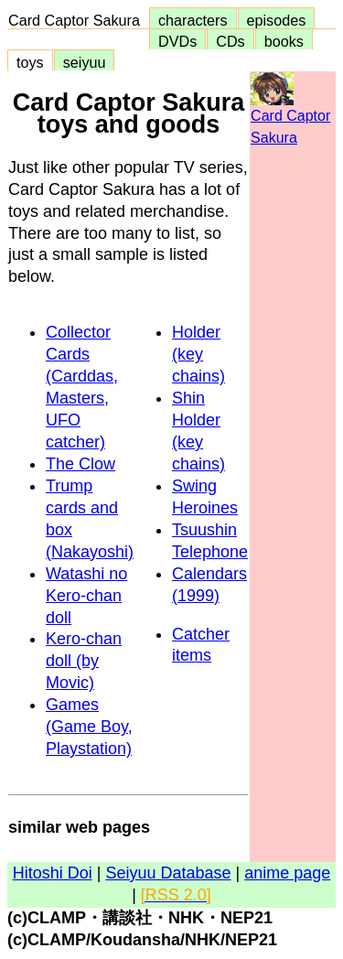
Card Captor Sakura (78, 20)
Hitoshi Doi (52, 873)
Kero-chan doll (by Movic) (84, 661)
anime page (287, 873)
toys (30, 62)
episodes (277, 20)
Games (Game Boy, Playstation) (89, 726)
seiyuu (84, 62)
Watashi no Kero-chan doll (86, 596)
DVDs (177, 41)
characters (193, 20)
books (284, 41)
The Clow (80, 464)
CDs (230, 41)
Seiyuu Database (167, 873)
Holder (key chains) (198, 354)
